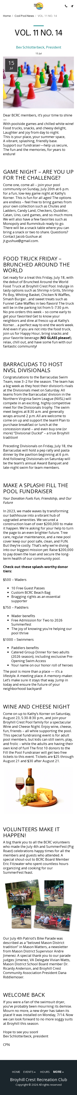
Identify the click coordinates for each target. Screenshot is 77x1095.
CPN (6, 1044)
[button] (4, 6)
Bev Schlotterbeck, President (38, 47)
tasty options (13, 290)
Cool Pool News (24, 16)
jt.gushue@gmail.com (20, 240)
